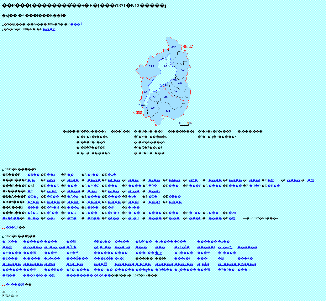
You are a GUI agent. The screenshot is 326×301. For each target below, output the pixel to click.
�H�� (274, 185)
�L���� (11, 264)
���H (195, 218)
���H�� (144, 253)
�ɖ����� (185, 269)
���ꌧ (76, 24)
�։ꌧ (158, 253)
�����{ (206, 247)
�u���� (164, 241)
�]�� (92, 207)
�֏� (152, 185)
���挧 (100, 264)
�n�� (33, 218)
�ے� (112, 174)
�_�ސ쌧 (225, 247)
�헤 (310, 180)
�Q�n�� (102, 247)
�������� (79, 275)
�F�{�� (226, 269)
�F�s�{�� (54, 247)
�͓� (70, 174)
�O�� (114, 180)
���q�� (144, 269)
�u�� (73, 180)
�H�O (255, 185)
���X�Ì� (33, 275)
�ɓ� (193, 180)
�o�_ (133, 196)
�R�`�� (143, 241)
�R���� (183, 253)
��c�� (122, 241)
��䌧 (71, 241)
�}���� (227, 253)
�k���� (164, 264)
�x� (119, 258)
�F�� (195, 213)
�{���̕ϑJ (15, 284)
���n (154, 191)
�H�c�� (102, 241)
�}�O (32, 213)
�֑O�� (180, 241)
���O (195, 185)
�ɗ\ (111, 207)
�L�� (134, 213)
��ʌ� (141, 247)
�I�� (32, 207)
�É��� (10, 258)
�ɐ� (51, 180)
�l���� (32, 258)
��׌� (160, 247)
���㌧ (244, 269)
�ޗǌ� (49, 264)
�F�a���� (78, 269)
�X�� (9, 241)
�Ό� (153, 196)
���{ (203, 258)
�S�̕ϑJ (12, 227)
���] (133, 180)
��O (71, 213)
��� (72, 185)
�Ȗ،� (71, 247)
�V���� (32, 247)
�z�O (52, 191)
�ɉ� (31, 180)
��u (51, 218)
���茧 (29, 253)
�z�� (113, 191)
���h (154, 202)
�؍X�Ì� (182, 247)
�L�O (113, 213)
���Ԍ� (122, 247)
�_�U (133, 218)
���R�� (183, 264)
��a (51, 174)
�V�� (93, 218)
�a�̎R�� (74, 264)
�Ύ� (72, 218)
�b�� (174, 180)
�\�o (91, 191)
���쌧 (50, 253)
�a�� (93, 174)
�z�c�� (52, 258)
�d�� (33, 202)
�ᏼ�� (224, 241)
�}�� (52, 213)
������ (33, 241)
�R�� (33, 174)
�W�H (53, 207)
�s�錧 (49, 275)
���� (94, 180)
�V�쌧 (72, 253)
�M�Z (93, 185)
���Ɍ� (245, 258)
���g (73, 207)
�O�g (32, 196)
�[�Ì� (203, 264)
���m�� (103, 269)
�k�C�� (11, 218)
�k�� (113, 218)
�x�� (154, 180)
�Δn (232, 213)
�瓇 (232, 218)
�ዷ (30, 191)
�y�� (134, 207)
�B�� (175, 196)
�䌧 (221, 258)
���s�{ (182, 258)
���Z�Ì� (104, 258)
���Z (53, 185)
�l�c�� (143, 264)
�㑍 (271, 180)
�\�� (174, 218)
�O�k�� (164, 269)
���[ (254, 180)
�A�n (72, 196)
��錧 (7, 247)
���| (133, 202)
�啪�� (9, 275)
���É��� (77, 258)
